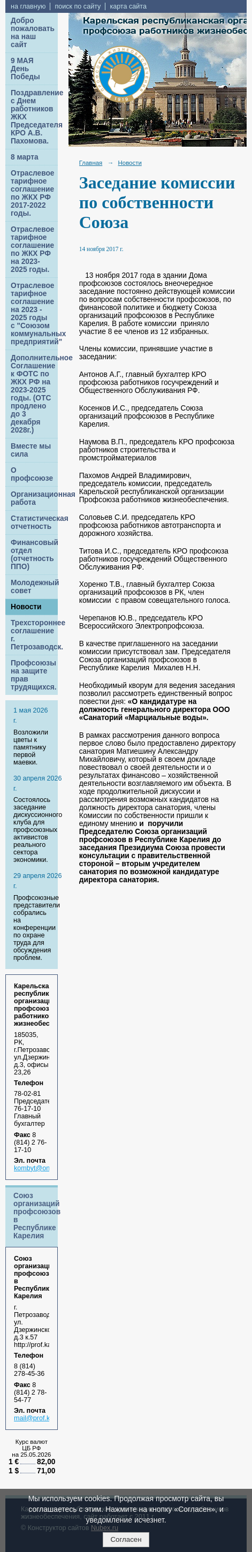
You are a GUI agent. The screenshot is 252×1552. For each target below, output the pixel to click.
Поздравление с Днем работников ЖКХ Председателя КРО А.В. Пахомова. (34, 117)
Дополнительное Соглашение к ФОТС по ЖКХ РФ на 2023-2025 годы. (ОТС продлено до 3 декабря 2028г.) (34, 394)
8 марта (25, 157)
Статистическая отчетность (34, 522)
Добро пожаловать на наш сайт (33, 33)
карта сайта (128, 6)
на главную (28, 6)
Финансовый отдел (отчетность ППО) (34, 555)
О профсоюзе (32, 474)
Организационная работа (34, 498)
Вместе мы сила (31, 450)
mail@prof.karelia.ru (44, 1418)
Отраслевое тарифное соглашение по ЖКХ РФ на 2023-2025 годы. (32, 249)
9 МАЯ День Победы (25, 69)
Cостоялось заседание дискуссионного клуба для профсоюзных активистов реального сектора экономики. (37, 830)
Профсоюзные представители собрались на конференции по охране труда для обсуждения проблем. (36, 928)
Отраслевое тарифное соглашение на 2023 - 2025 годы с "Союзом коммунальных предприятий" (34, 314)
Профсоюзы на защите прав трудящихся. (34, 675)
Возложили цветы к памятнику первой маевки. (30, 747)
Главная (91, 163)
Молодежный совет (34, 587)
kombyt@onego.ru (41, 1168)
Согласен (125, 1539)
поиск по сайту (78, 6)
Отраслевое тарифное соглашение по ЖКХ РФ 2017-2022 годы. (32, 193)
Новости (26, 607)
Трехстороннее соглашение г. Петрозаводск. (34, 635)
